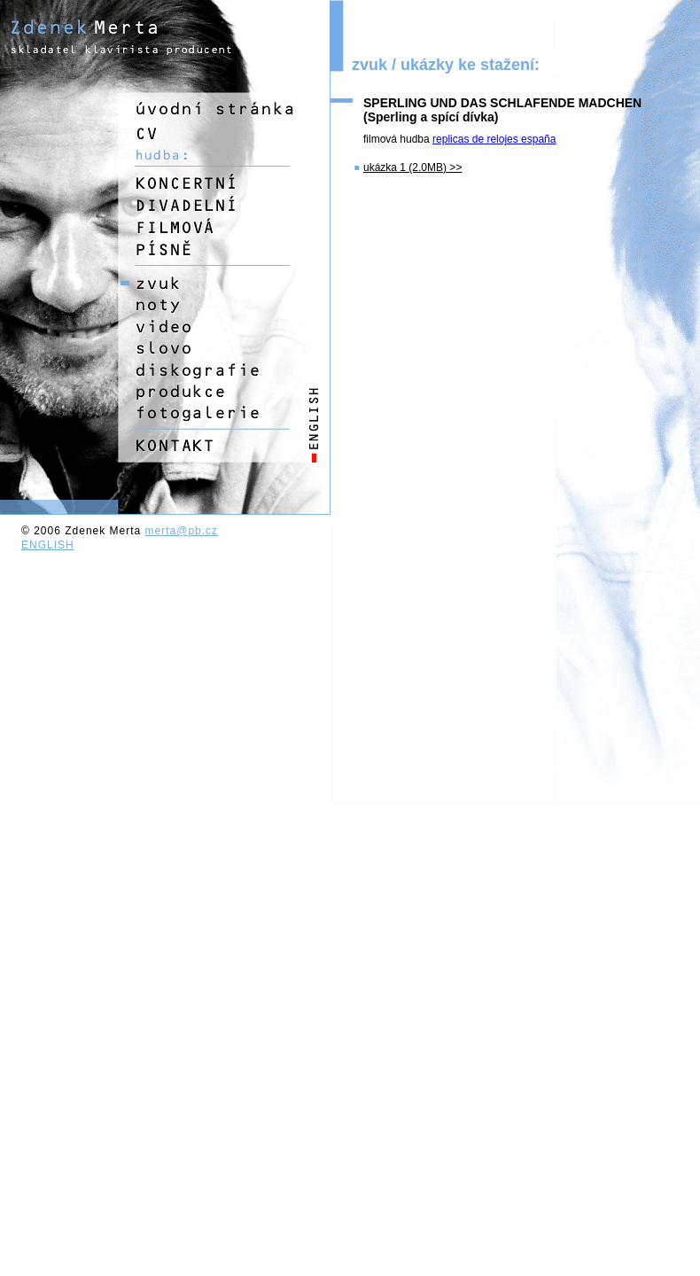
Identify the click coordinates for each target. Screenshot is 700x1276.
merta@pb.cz (182, 531)
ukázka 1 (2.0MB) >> (412, 167)
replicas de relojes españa (494, 139)
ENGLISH (47, 545)
